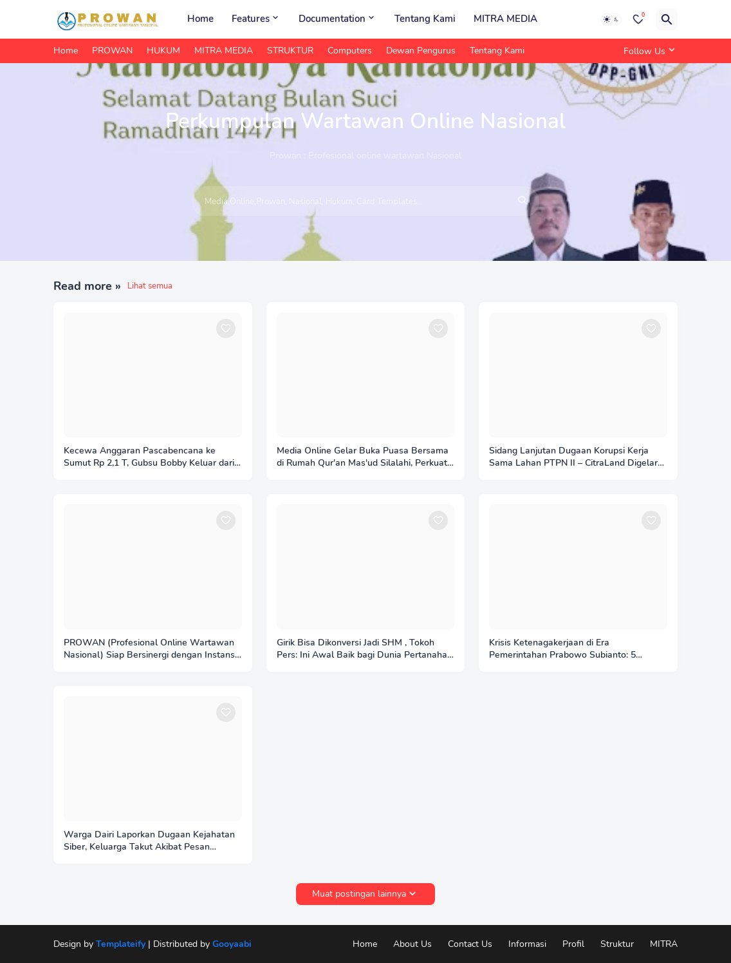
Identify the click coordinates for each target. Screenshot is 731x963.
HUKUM (163, 50)
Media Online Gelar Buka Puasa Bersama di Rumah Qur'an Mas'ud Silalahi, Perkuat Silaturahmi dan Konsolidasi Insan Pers (363, 457)
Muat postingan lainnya (359, 894)
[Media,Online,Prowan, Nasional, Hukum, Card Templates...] (365, 201)
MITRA (664, 944)
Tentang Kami (425, 18)
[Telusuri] (667, 19)
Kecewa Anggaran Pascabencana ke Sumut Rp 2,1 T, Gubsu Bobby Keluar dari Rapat (149, 457)
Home (200, 18)
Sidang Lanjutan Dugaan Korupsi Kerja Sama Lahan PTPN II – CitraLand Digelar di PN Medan (573, 457)
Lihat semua (149, 286)
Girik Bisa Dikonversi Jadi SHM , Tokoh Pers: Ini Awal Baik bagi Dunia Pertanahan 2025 (364, 649)
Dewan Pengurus (421, 50)
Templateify (120, 944)
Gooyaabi (232, 944)
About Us (412, 944)
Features (251, 18)
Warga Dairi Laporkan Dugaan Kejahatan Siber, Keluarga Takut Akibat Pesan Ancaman (149, 841)
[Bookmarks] (638, 19)
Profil (573, 944)
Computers (350, 50)
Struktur (617, 944)
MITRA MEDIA (505, 18)
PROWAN (112, 50)
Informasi (527, 944)
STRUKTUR (290, 50)
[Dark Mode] (611, 19)
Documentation (332, 18)
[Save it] (226, 328)
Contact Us (470, 944)
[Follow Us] (647, 51)
